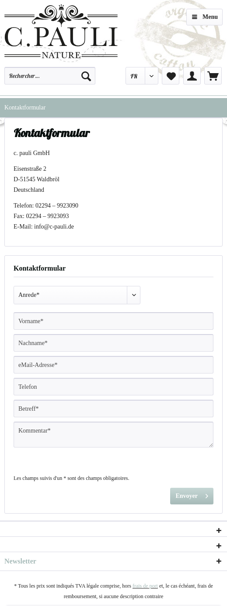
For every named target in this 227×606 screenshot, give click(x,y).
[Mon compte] (192, 76)
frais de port (145, 586)
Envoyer (191, 494)
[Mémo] (170, 76)
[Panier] (213, 76)
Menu (205, 15)
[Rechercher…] (49, 76)
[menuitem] (49, 79)
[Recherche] (86, 76)
